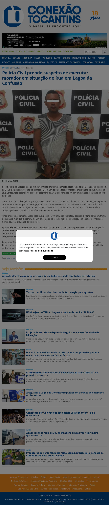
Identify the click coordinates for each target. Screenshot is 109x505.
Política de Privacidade (41, 250)
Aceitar (54, 257)
